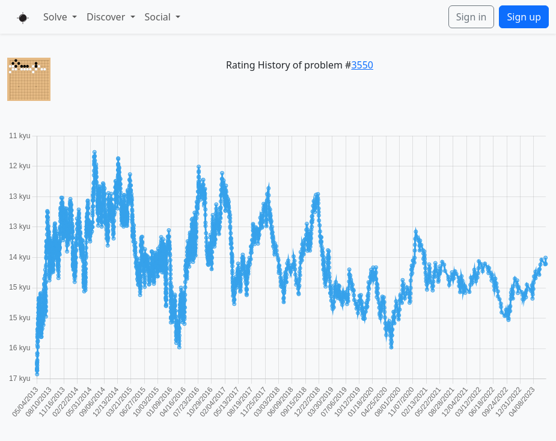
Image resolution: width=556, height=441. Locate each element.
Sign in (471, 16)
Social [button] (159, 16)
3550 (362, 64)
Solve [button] (56, 16)
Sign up (524, 16)
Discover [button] (107, 16)
